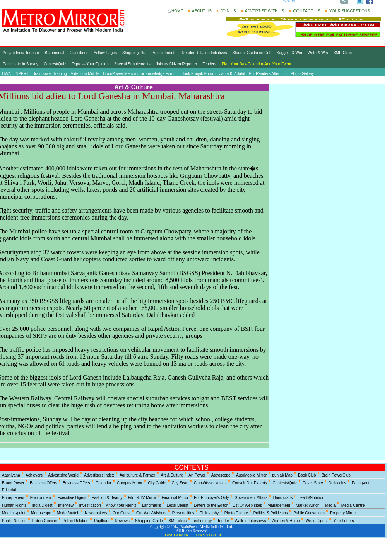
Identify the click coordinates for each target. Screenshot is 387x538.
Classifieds (79, 53)
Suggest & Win (289, 53)
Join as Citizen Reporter (176, 64)
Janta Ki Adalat (232, 74)
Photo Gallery (302, 74)
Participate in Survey (20, 64)
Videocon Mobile (85, 74)
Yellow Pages (105, 53)
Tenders (209, 64)
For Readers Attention (267, 74)
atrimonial (54, 53)
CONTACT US (306, 11)
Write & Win (318, 53)
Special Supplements (132, 64)
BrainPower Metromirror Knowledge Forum (140, 74)
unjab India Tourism (21, 53)
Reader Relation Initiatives (204, 53)
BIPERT (22, 74)
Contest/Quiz (55, 64)
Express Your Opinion (90, 64)
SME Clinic (342, 53)
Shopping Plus (134, 53)
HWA (6, 74)
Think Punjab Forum (198, 74)
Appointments (164, 53)
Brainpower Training (50, 74)
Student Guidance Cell (251, 53)
